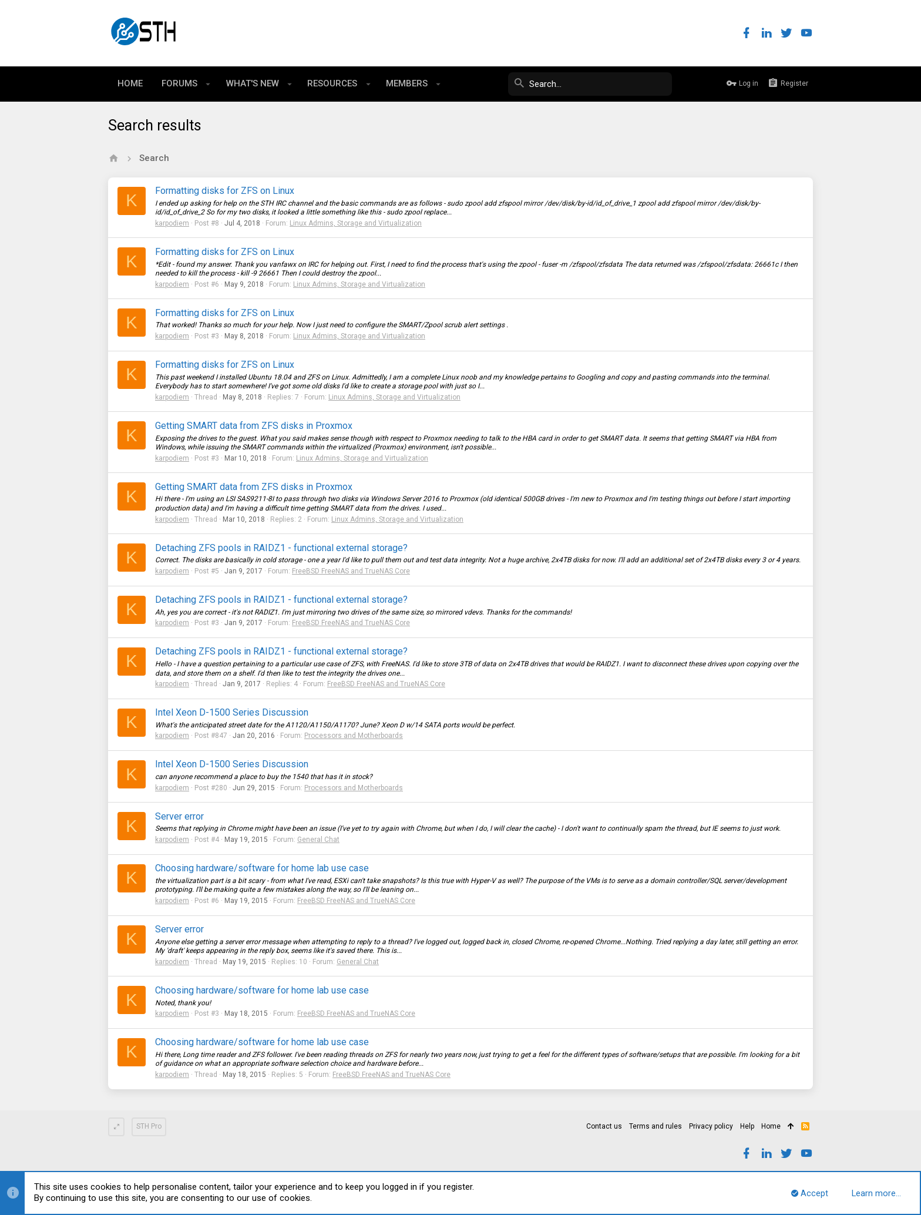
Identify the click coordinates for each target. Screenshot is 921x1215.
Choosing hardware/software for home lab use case (262, 868)
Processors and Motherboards (353, 735)
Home (771, 1126)
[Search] (584, 84)
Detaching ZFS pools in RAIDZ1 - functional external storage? (281, 547)
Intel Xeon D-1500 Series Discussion (231, 712)
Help (747, 1126)
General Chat (318, 839)
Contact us (604, 1126)
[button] (208, 84)
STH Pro (149, 1126)
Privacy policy (711, 1126)
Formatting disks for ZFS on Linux (224, 190)
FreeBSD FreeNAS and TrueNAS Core (351, 571)
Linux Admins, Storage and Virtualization (356, 223)
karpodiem (172, 223)
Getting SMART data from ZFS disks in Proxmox (253, 425)
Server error (179, 816)
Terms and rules (655, 1126)
